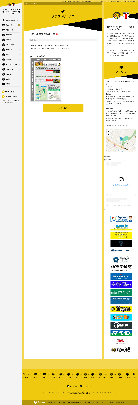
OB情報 (11, 79)
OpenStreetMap (125, 151)
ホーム (26, 3)
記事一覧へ (63, 108)
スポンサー (11, 40)
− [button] (108, 134)
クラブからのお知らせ (11, 20)
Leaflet (118, 151)
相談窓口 (11, 54)
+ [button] (108, 131)
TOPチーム (11, 59)
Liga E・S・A (11, 69)
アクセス (11, 84)
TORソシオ (11, 74)
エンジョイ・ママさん (11, 64)
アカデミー (11, 49)
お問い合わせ (8, 92)
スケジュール (11, 30)
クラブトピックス (11, 25)
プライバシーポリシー (86, 386)
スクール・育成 (11, 44)
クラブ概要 (11, 35)
